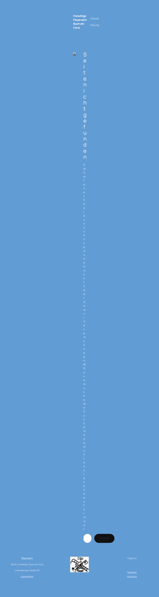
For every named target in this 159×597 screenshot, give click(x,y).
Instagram (132, 576)
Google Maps (27, 576)
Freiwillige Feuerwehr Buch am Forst (80, 22)
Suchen (104, 538)
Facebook (132, 572)
